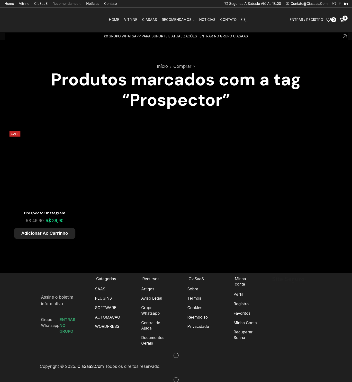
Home (9, 3)
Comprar (182, 66)
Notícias (92, 3)
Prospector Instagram (44, 213)
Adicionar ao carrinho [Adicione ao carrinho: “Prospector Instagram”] (44, 233)
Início (162, 66)
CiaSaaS (41, 3)
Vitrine (24, 3)
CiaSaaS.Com (90, 366)
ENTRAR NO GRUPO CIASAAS (223, 36)
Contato (110, 3)
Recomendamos (67, 3)
